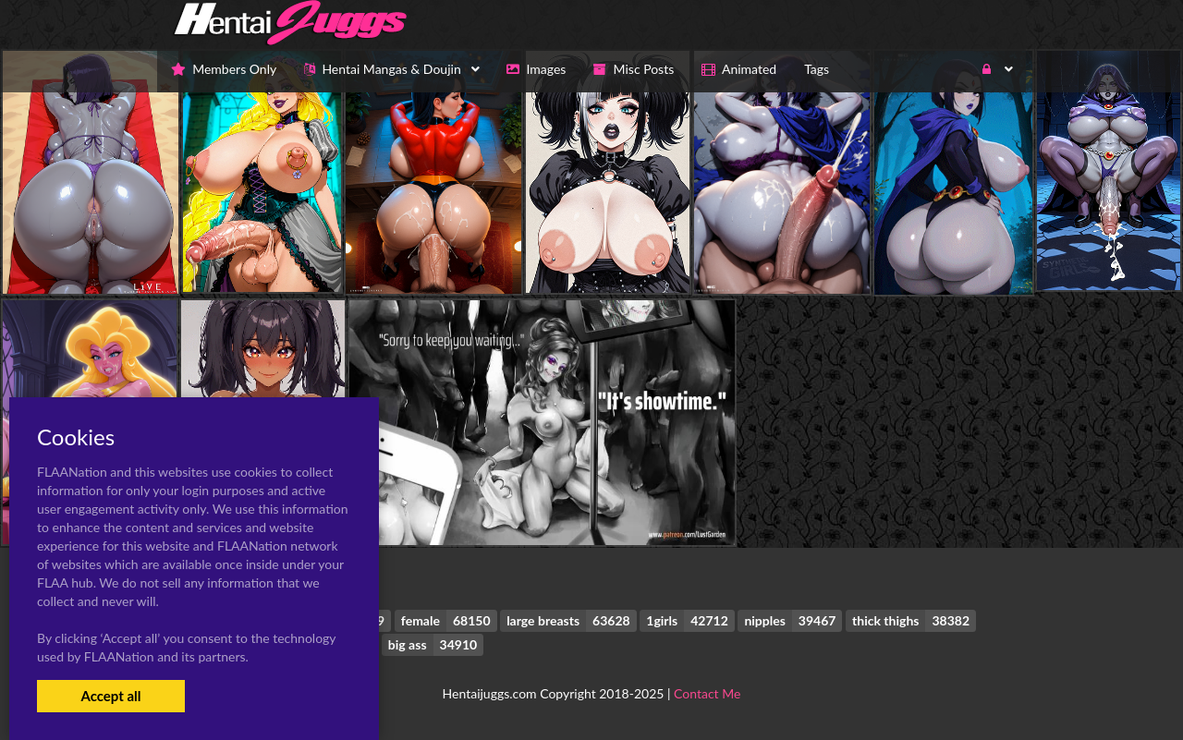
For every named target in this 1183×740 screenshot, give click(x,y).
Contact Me (707, 693)
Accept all (110, 695)
